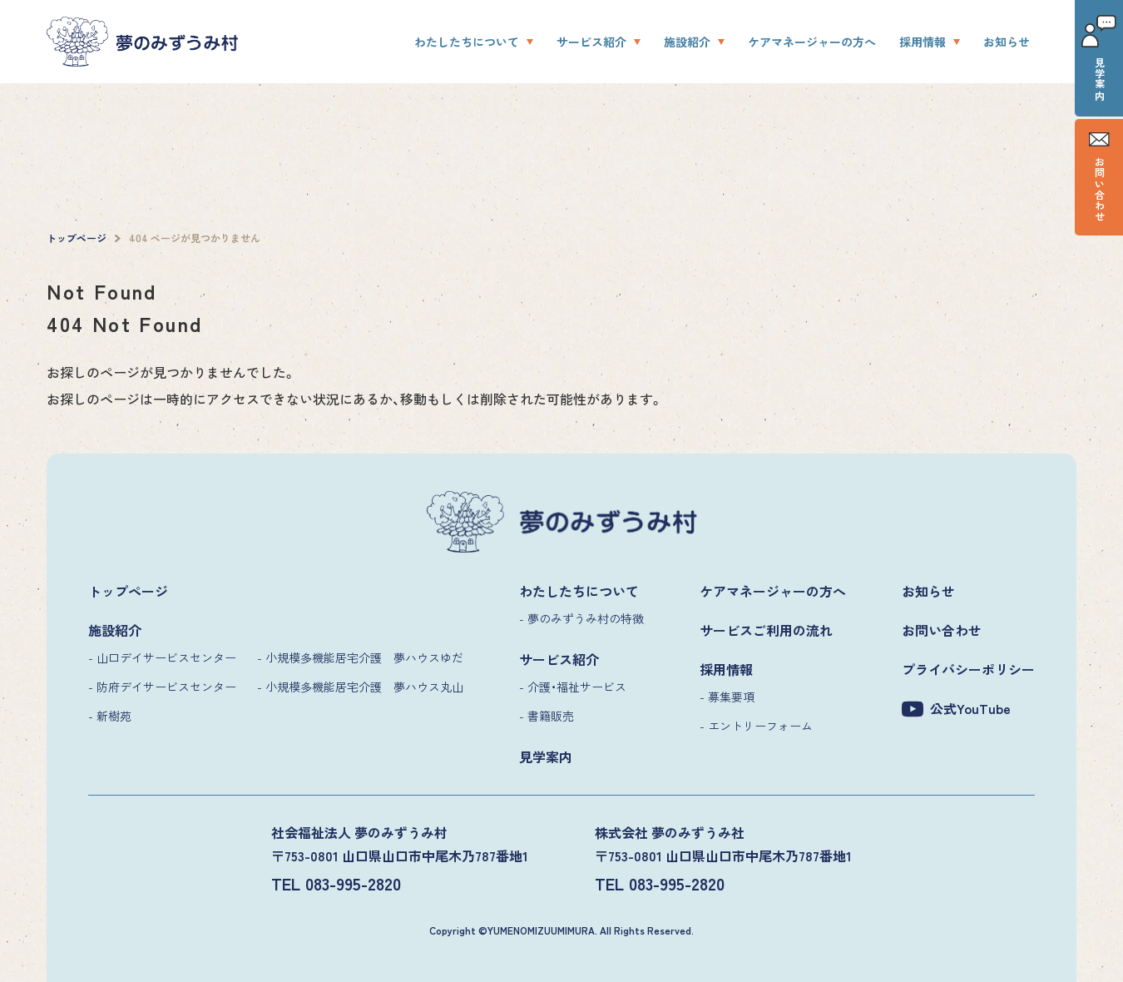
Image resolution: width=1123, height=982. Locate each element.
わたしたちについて (466, 41)
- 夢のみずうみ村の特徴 (581, 618)
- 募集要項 (727, 696)
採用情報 (922, 41)
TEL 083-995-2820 (336, 883)
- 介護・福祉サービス (572, 686)
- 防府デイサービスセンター (162, 686)
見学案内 (1098, 58)
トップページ (128, 591)
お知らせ (1006, 41)
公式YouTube (956, 709)
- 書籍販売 (546, 715)
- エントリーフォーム (756, 725)
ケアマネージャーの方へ (812, 41)
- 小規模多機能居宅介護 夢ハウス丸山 (360, 686)
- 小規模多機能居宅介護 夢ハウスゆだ (360, 657)
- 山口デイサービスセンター (162, 657)
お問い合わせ (1099, 177)
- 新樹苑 (109, 715)
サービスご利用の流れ (766, 630)
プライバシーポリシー (968, 669)
